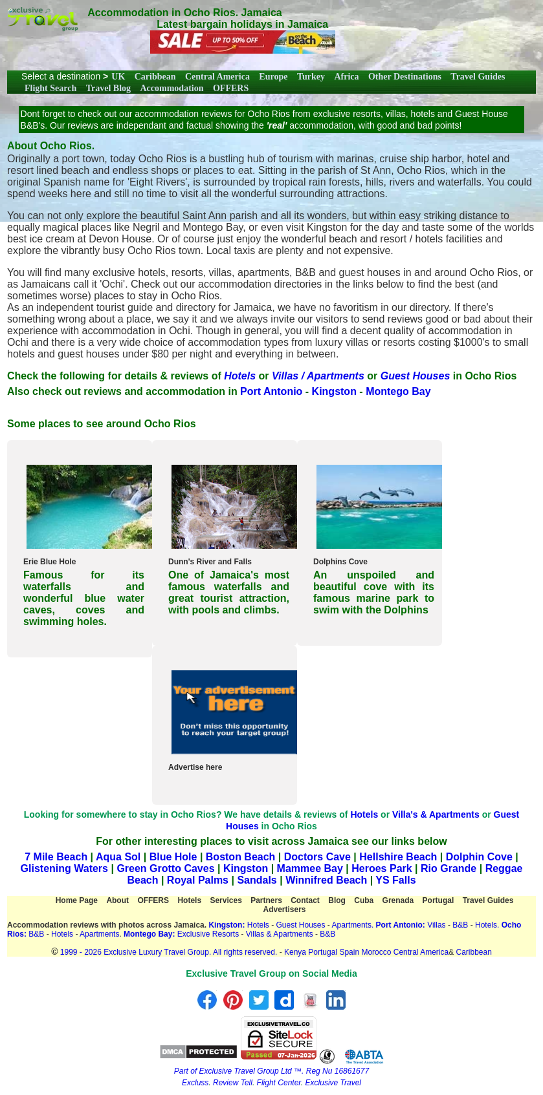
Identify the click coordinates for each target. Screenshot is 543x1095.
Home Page (77, 900)
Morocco (376, 952)
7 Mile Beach (56, 856)
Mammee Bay (310, 868)
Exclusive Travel (333, 1082)
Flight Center (279, 1082)
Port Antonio (271, 391)
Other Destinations (404, 76)
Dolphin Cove (479, 856)
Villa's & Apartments (436, 814)
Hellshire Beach (398, 856)
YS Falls (395, 880)
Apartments (99, 934)
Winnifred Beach (326, 880)
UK (118, 76)
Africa (346, 76)
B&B (460, 925)
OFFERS (231, 88)
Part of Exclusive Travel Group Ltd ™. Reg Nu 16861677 (271, 1071)
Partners (266, 900)
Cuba (363, 900)
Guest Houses (300, 925)
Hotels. (487, 925)
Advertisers (284, 909)
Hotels (364, 814)
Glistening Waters (64, 868)
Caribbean (155, 76)
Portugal (438, 900)
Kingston (334, 391)
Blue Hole (173, 856)
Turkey (311, 76)
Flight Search (50, 88)
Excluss (195, 1082)
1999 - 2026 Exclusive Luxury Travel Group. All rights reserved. (169, 952)
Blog (337, 900)
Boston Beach (241, 856)
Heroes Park (381, 868)
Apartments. (353, 925)
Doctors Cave (317, 856)
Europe (273, 76)
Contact (305, 900)
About (117, 900)
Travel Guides (477, 76)
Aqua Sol (120, 856)
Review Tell (232, 1082)
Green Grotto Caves (165, 868)
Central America (217, 76)
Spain (349, 952)
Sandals (256, 880)
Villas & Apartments (280, 934)
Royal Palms (197, 880)
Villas (436, 925)
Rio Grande (448, 868)
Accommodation (172, 88)
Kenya (295, 952)
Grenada (398, 900)
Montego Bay (398, 391)
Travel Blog (108, 88)
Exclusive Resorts (208, 934)
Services (225, 900)
